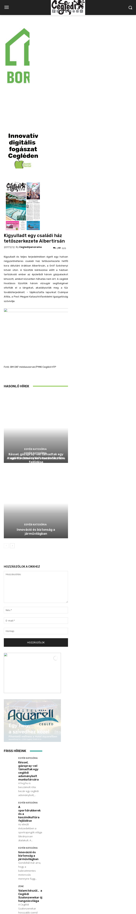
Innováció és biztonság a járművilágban (36, 447)
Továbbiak (23, 872)
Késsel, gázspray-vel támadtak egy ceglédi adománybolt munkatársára (28, 687)
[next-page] (12, 461)
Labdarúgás (25, 844)
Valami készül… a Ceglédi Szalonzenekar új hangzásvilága (30, 812)
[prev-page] (6, 461)
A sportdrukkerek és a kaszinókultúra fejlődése (36, 376)
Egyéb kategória (35, 369)
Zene (21, 803)
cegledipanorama (30, 163)
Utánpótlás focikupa (26, 850)
